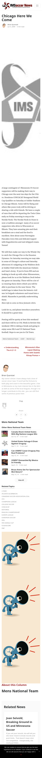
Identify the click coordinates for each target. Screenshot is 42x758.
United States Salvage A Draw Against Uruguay (24, 442)
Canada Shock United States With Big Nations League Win (24, 433)
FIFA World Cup (8, 523)
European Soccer (8, 518)
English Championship (11, 512)
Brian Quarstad (13, 25)
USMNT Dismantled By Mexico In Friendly (24, 461)
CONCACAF (5, 507)
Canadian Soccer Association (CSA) (15, 496)
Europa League (7, 515)
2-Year (4, 491)
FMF (3, 528)
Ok (21, 754)
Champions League (9, 502)
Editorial (5, 510)
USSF (22, 339)
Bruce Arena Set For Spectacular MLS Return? (25, 470)
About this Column (14, 685)
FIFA (3, 520)
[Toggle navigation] (37, 6)
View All (21, 480)
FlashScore (6, 526)
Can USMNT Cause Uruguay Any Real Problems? (25, 452)
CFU (3, 499)
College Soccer (8, 504)
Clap (4, 406)
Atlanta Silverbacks (9, 494)
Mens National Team (10, 339)
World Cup (30, 339)
